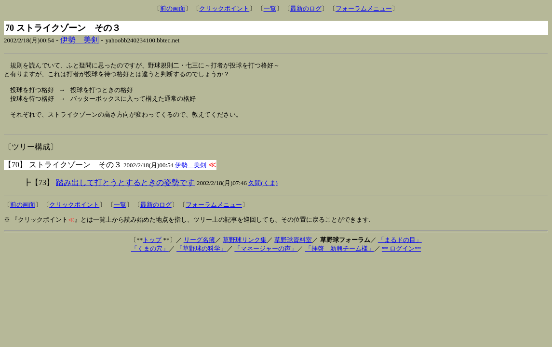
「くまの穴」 (150, 255)
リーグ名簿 (199, 246)
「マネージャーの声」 (265, 255)
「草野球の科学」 (201, 255)
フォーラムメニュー (364, 8)
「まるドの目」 (400, 246)
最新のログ (306, 8)
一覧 (270, 8)
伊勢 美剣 (79, 40)
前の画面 (172, 8)
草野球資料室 (293, 246)
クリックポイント (224, 8)
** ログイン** (401, 255)
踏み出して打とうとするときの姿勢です (125, 189)
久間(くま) (263, 189)
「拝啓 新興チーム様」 (339, 255)
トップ (152, 246)
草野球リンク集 (245, 246)
